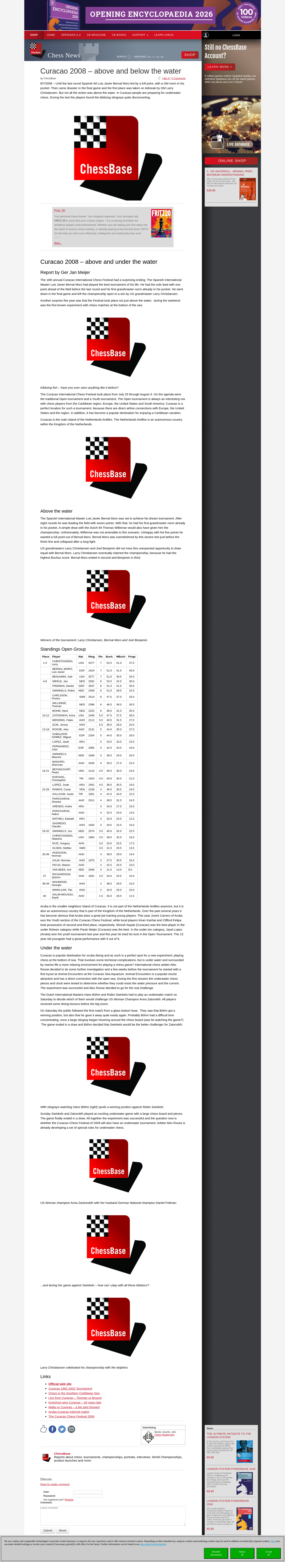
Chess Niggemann (165, 1434)
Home (51, 35)
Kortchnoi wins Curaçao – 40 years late (75, 1402)
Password (49, 1495)
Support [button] (140, 35)
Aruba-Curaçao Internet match (69, 1411)
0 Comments (178, 78)
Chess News (64, 55)
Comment (46, 1502)
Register (69, 1499)
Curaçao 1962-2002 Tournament (70, 1388)
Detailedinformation (216, 1553)
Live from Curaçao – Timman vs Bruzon (75, 1397)
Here (273, 1541)
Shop (34, 35)
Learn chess (164, 35)
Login (236, 35)
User (46, 1491)
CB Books (119, 35)
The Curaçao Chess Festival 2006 (71, 1416)
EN (154, 57)
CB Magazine (96, 35)
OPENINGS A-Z (71, 35)
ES (158, 57)
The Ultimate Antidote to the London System (229, 1435)
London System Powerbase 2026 (231, 1468)
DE (149, 57)
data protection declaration (153, 1544)
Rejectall (242, 1553)
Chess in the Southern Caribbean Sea (74, 1393)
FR (162, 57)
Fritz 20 (59, 210)
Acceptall (268, 1553)
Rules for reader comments (55, 1484)
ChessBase (62, 1453)
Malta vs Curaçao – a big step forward (74, 1407)
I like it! (166, 78)
